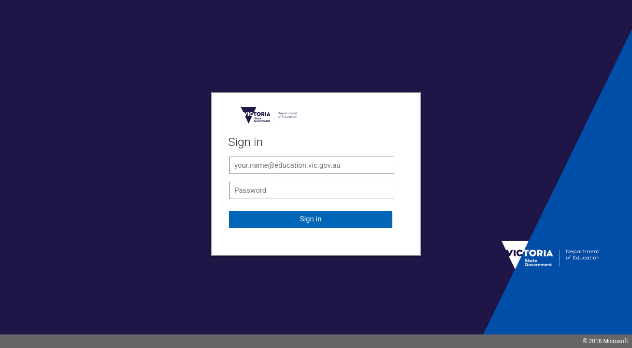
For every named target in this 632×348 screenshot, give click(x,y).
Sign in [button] (311, 219)
